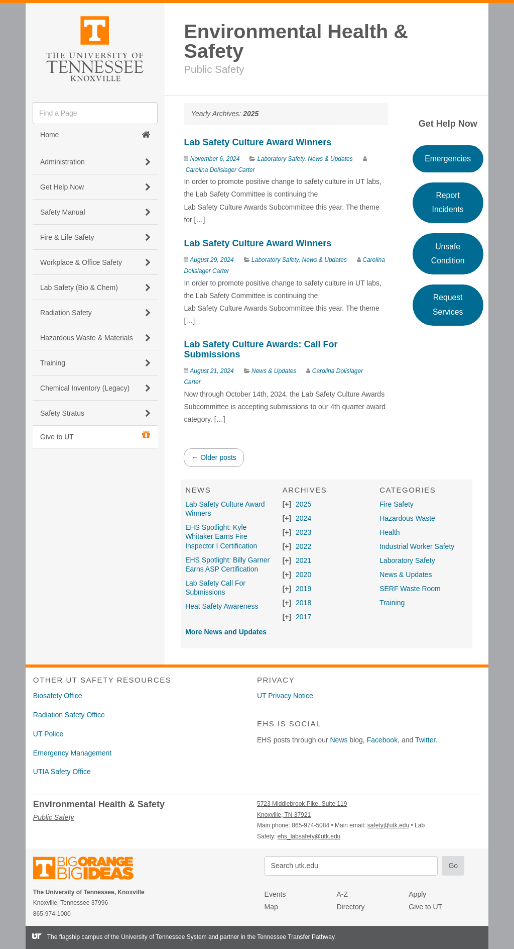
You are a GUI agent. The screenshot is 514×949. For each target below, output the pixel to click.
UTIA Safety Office (62, 772)
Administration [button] (95, 162)
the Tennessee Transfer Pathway (290, 936)
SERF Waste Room (410, 589)
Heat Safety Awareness (221, 606)
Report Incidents (448, 202)
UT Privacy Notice (285, 696)
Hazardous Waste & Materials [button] (95, 338)
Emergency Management (72, 753)
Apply (417, 894)
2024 (303, 518)
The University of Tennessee (89, 870)
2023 (303, 532)
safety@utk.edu (388, 825)
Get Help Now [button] (95, 187)
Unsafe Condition (448, 253)
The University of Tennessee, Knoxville (95, 47)
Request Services (448, 304)
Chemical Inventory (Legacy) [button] (95, 388)
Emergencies (448, 158)
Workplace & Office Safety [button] (95, 262)
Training (392, 603)
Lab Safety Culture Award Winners (257, 142)
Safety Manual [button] (95, 212)
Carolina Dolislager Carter (220, 169)
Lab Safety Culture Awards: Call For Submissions (260, 349)
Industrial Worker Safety (416, 546)
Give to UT (95, 436)
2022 (303, 546)
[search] (95, 113)
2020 (303, 575)
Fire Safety (396, 504)
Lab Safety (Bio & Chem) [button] (95, 287)
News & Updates (330, 158)
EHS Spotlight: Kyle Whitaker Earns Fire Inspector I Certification (221, 536)
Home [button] (95, 135)
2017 (303, 617)
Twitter (425, 740)
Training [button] (95, 363)
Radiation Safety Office (69, 715)
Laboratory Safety (281, 158)
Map (271, 907)
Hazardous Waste (407, 518)
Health (389, 532)
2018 (303, 603)
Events (275, 894)
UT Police (48, 734)
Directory (350, 907)
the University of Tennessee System (159, 936)
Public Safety (214, 69)
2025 (303, 504)
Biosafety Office (57, 696)
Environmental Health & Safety (296, 41)
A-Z (342, 894)
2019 (303, 589)
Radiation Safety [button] (95, 313)
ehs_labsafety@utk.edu (309, 836)
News (339, 740)
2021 (303, 560)
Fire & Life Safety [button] (95, 237)
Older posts (213, 457)
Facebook (382, 740)
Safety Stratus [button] (95, 413)
